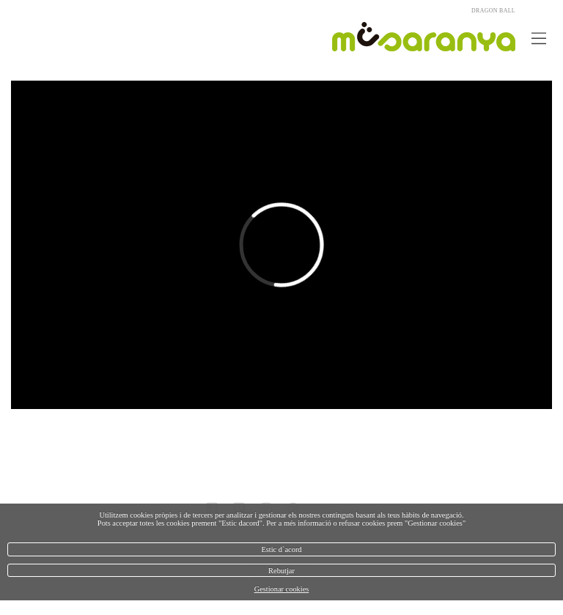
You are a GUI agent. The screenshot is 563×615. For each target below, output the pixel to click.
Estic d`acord (281, 549)
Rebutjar (281, 571)
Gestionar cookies (281, 589)
